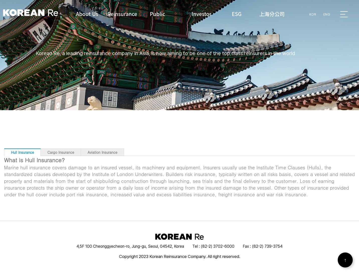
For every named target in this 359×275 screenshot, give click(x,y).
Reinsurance (122, 14)
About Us (87, 14)
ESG (237, 14)
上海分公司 (272, 14)
